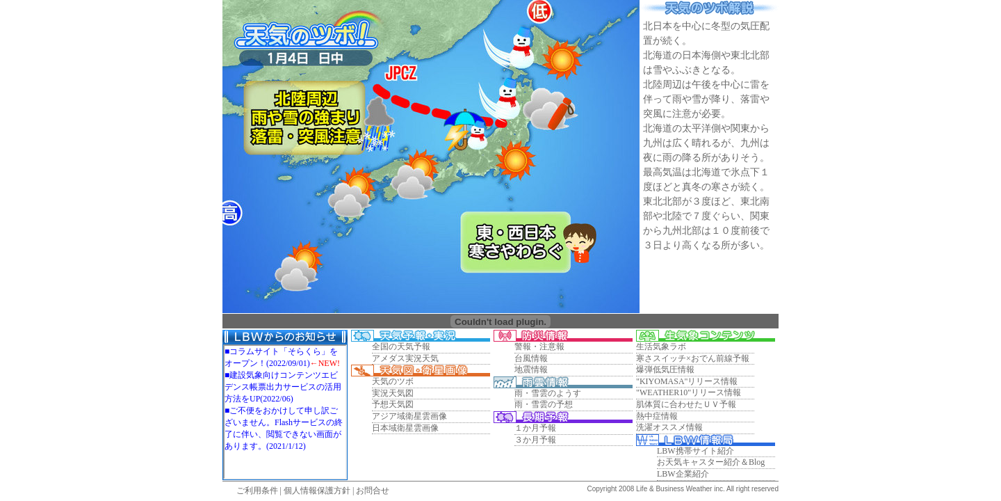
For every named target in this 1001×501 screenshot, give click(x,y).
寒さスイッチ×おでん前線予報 (692, 358)
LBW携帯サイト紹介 (695, 451)
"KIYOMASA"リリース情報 (687, 381)
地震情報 (531, 369)
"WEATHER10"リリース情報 (688, 392)
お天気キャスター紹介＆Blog (711, 462)
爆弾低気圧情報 (665, 369)
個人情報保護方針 (317, 490)
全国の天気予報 (401, 346)
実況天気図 (393, 393)
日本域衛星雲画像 (405, 428)
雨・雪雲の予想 (543, 404)
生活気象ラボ (661, 346)
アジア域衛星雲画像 (409, 416)
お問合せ (372, 490)
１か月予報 (535, 428)
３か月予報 (535, 440)
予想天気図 (393, 404)
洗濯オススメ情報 (669, 427)
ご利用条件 (257, 490)
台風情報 (531, 358)
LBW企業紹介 (683, 474)
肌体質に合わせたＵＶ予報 (686, 404)
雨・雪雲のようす (547, 393)
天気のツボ (393, 381)
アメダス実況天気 (405, 358)
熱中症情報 (657, 416)
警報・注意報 (539, 346)
